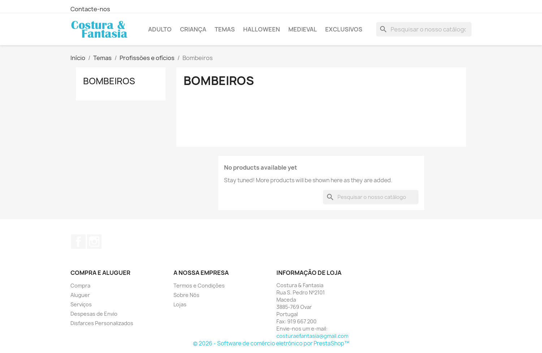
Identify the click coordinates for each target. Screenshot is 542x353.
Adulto (160, 29)
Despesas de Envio (93, 313)
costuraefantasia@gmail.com (312, 335)
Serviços (81, 304)
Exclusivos (343, 29)
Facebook (78, 241)
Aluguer (80, 295)
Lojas (179, 304)
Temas (225, 29)
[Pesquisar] (424, 29)
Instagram (94, 241)
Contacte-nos (90, 9)
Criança (193, 29)
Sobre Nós (186, 295)
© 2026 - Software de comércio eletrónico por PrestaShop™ (271, 343)
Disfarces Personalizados (101, 323)
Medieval (302, 29)
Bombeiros (109, 81)
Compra (80, 285)
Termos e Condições (199, 285)
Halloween (261, 29)
